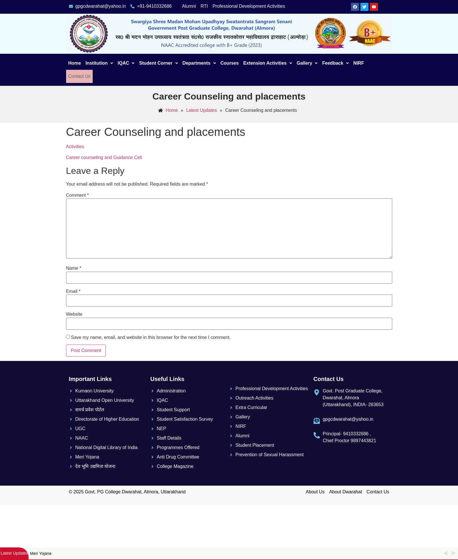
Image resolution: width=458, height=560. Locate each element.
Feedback (335, 63)
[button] (99, 63)
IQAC (126, 63)
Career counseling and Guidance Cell (104, 157)
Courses (230, 63)
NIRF (358, 63)
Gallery (307, 63)
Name (73, 268)
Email (73, 291)
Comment (77, 195)
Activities (75, 146)
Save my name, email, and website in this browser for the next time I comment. (151, 337)
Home (74, 63)
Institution (99, 63)
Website (74, 314)
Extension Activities (267, 63)
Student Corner (158, 63)
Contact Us (79, 76)
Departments (199, 63)
